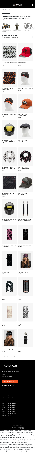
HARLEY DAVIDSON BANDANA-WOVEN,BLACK (8, 194)
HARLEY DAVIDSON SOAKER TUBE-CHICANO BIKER (25, 246)
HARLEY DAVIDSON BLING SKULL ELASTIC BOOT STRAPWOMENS (24, 220)
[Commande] (17, 37)
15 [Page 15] (11, 356)
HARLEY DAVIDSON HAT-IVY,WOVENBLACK (23, 141)
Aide (18, 0)
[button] (32, 27)
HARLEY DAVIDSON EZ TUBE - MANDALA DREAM (7, 323)
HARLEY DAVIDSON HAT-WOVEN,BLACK (23, 194)
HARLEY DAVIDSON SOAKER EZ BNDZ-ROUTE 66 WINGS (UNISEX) (9, 349)
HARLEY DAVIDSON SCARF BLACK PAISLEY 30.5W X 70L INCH (8, 297)
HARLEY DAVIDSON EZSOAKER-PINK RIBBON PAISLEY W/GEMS (25, 272)
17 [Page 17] (14, 356)
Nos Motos (31, 0)
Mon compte (24, 0)
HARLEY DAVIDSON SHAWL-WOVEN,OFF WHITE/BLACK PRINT (8, 168)
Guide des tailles (5, 388)
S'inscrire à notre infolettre (9, 381)
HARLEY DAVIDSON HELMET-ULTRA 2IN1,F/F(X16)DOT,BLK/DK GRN (9, 220)
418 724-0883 (12, 0)
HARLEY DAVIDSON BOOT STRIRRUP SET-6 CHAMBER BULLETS (25, 349)
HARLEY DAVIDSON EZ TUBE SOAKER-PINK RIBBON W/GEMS (9, 246)
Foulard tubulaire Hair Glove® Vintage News (24, 323)
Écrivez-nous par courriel (13, 378)
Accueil (3, 9)
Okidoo (21, 425)
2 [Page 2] (4, 356)
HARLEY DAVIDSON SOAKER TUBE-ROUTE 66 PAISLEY (9, 272)
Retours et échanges (6, 392)
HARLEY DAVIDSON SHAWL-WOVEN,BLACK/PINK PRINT (23, 168)
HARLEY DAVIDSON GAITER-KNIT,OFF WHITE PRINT (9, 63)
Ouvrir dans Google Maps (7, 376)
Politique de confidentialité (7, 397)
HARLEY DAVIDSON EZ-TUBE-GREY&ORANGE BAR (24, 297)
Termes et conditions (6, 395)
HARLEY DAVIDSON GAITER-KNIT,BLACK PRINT (7, 89)
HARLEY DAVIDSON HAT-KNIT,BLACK (25, 88)
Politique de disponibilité (7, 394)
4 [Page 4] (7, 356)
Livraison (3, 390)
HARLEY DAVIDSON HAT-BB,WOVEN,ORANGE (23, 115)
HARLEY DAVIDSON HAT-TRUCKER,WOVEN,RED (23, 63)
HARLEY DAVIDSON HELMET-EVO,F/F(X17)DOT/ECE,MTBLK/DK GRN (8, 141)
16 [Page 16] (12, 356)
